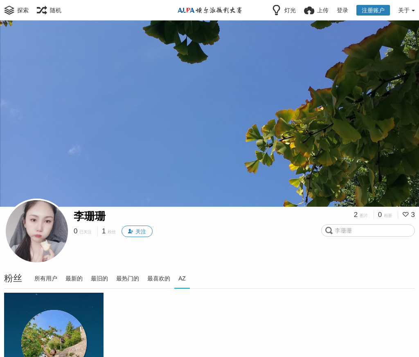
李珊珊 (90, 216)
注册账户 (373, 10)
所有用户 (45, 278)
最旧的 (99, 278)
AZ (182, 278)
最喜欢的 (158, 278)
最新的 (74, 278)
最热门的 (127, 278)
